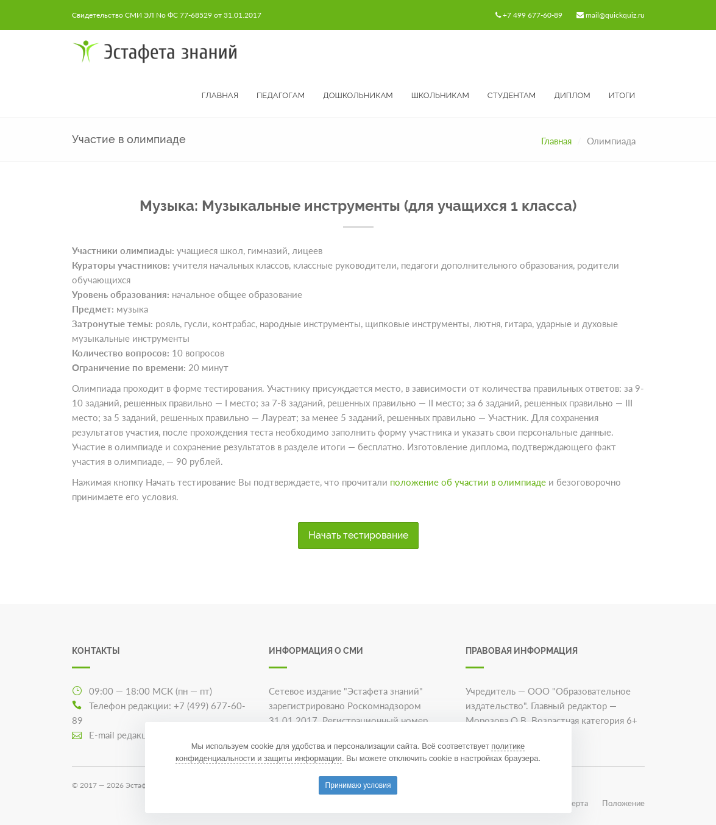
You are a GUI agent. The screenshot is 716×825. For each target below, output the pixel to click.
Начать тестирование (358, 535)
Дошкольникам (358, 95)
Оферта (574, 803)
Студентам (511, 95)
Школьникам (440, 95)
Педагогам (281, 95)
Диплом (572, 95)
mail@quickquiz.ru (615, 14)
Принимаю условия (358, 785)
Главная (220, 95)
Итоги (622, 95)
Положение (623, 803)
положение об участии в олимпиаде (468, 481)
